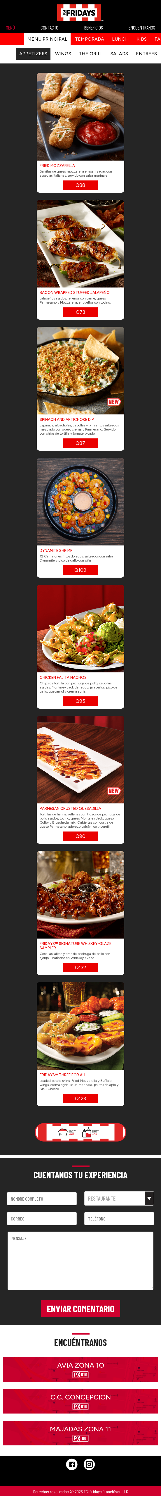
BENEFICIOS (93, 27)
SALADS (119, 53)
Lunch (120, 39)
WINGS (63, 53)
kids (141, 39)
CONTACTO (49, 27)
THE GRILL (91, 53)
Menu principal (47, 39)
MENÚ (10, 27)
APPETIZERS (33, 53)
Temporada (89, 39)
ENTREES (146, 53)
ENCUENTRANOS (142, 27)
